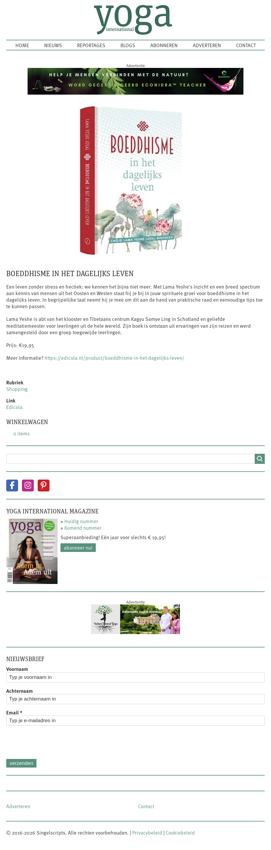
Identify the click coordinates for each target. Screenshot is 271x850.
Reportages (91, 45)
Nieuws (53, 45)
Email (14, 712)
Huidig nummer (81, 521)
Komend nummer (82, 527)
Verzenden (21, 763)
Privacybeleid (147, 832)
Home (22, 45)
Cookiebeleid (180, 832)
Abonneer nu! (78, 547)
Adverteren (207, 45)
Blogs (127, 45)
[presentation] (51, 742)
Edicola (14, 406)
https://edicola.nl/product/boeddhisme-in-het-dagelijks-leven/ (114, 357)
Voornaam (17, 669)
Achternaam (19, 690)
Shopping (17, 388)
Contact (246, 45)
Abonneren (164, 45)
